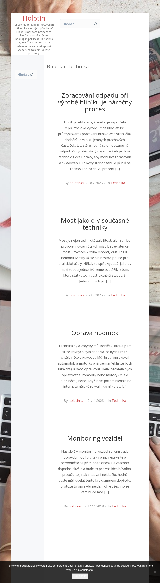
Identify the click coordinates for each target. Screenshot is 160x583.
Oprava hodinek (94, 332)
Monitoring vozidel (94, 438)
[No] (155, 572)
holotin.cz (76, 182)
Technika (118, 182)
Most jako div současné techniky (95, 223)
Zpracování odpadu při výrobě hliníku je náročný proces (95, 102)
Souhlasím (80, 576)
